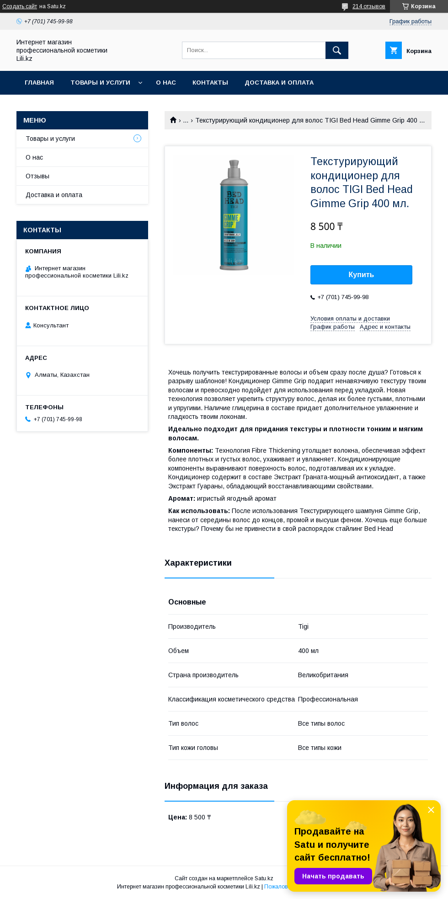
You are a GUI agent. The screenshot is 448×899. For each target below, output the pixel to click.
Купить (361, 274)
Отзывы (37, 176)
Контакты (210, 82)
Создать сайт (19, 6)
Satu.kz (264, 878)
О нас (166, 82)
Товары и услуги (100, 82)
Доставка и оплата (279, 82)
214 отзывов (368, 6)
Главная (39, 82)
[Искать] (336, 50)
